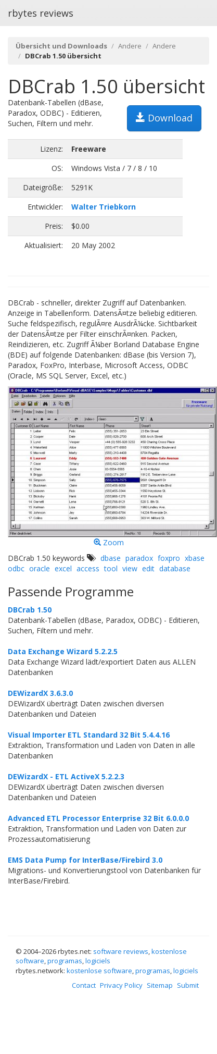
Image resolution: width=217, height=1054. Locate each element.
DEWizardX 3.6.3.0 (40, 693)
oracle (39, 568)
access (87, 568)
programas (64, 960)
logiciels (97, 960)
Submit (188, 985)
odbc (16, 568)
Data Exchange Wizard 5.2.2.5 (63, 651)
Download (164, 118)
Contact (84, 985)
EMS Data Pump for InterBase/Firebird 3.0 (85, 860)
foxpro (169, 558)
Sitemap (160, 985)
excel (63, 568)
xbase (195, 558)
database (174, 568)
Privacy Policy (121, 985)
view (129, 568)
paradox (139, 558)
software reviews (120, 951)
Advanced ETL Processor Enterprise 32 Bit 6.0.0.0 (98, 818)
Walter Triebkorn (103, 207)
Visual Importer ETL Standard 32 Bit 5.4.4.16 (89, 735)
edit (148, 568)
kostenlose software (99, 970)
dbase (110, 558)
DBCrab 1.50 (30, 610)
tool (111, 568)
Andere (130, 46)
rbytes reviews (40, 13)
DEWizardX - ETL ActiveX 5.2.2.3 (66, 776)
